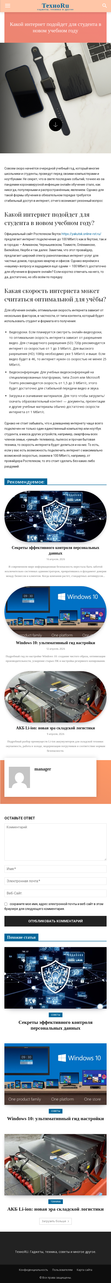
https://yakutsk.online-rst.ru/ (81, 234)
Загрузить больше (55, 1221)
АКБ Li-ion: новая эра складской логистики (55, 728)
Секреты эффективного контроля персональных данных (56, 1025)
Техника (56, 1201)
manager (42, 769)
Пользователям (62, 1270)
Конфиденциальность (33, 1270)
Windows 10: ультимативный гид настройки (55, 643)
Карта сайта (84, 1270)
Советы (55, 1014)
